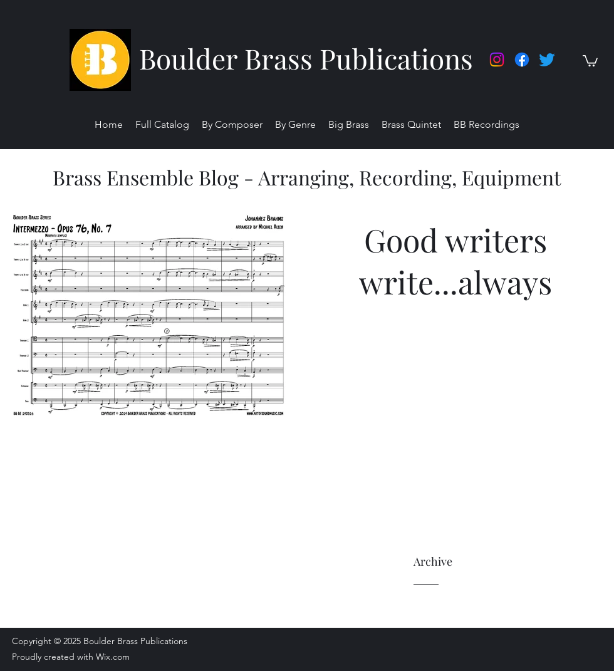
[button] (590, 60)
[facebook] (522, 59)
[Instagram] (496, 59)
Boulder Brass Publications (306, 57)
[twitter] (547, 59)
